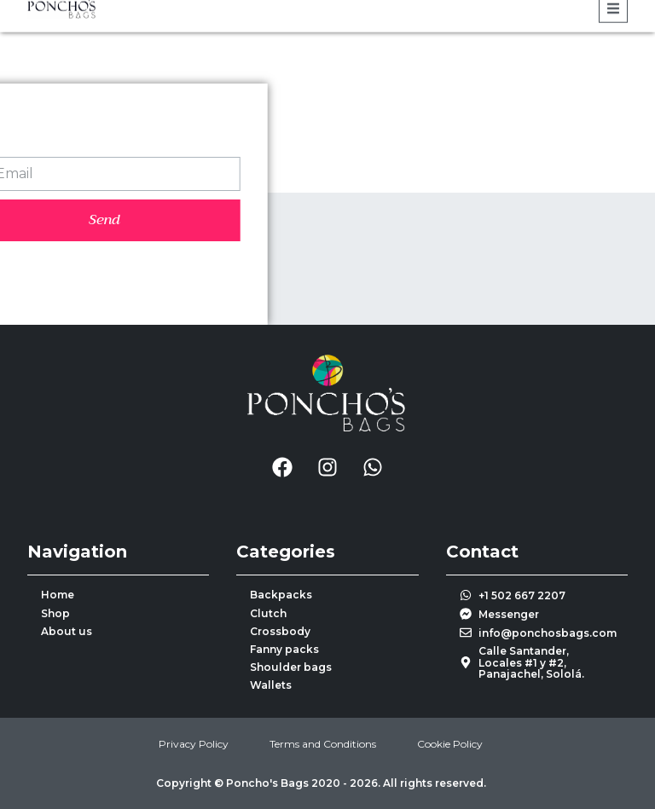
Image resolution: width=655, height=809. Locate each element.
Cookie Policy (450, 743)
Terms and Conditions (323, 743)
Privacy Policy (194, 743)
